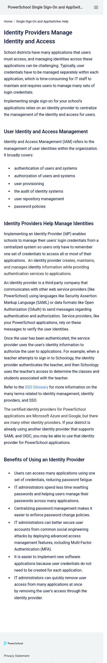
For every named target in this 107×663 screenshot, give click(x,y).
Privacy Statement (16, 656)
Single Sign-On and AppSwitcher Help (42, 21)
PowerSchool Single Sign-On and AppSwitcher (46, 7)
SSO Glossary (36, 387)
